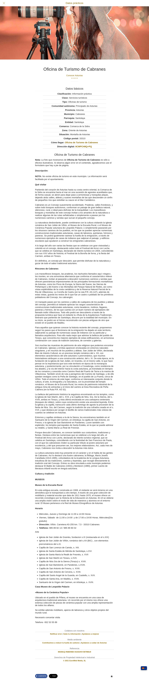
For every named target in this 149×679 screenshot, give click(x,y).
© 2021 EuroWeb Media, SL (74, 661)
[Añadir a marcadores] (111, 676)
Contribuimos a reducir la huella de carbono (60, 643)
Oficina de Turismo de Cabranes (81, 142)
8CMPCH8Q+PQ (83, 146)
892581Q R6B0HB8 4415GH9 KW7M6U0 (74, 652)
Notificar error (56, 634)
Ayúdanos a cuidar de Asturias (94, 643)
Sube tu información (71, 634)
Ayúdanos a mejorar (90, 634)
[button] (144, 668)
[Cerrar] (4, 3)
